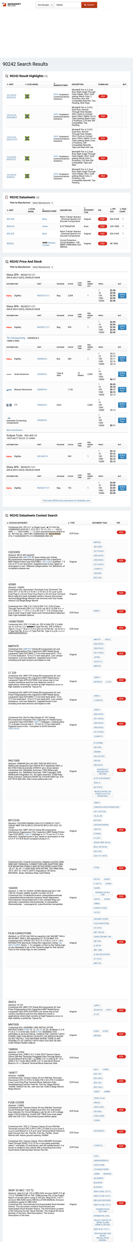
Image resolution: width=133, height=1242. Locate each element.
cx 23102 (98, 858)
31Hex (96, 808)
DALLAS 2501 (99, 722)
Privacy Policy (35, 1232)
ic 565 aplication (101, 876)
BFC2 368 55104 (100, 1155)
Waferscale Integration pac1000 (103, 734)
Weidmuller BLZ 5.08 (103, 830)
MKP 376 (108, 879)
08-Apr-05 (107, 1141)
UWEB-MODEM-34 (101, 1064)
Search (89, 5)
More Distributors (14, 430)
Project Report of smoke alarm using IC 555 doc (103, 1114)
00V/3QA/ (98, 1019)
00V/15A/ (98, 988)
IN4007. (97, 599)
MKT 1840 (98, 872)
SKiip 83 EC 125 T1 (101, 1120)
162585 (97, 826)
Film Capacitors (101, 855)
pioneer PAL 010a (101, 1108)
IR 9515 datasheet (102, 740)
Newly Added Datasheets (15, 1232)
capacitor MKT (101, 1159)
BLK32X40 (98, 1082)
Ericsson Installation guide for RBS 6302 (103, 1133)
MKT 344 (97, 869)
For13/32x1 (99, 1015)
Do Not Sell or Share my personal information (65, 1232)
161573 (97, 846)
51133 (104, 927)
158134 (97, 835)
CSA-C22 (97, 779)
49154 (96, 1183)
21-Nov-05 (107, 677)
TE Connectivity (16, 338)
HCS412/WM (99, 1067)
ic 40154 (108, 869)
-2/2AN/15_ (98, 1050)
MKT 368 (97, 1152)
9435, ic (97, 744)
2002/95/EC (99, 553)
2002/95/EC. (99, 549)
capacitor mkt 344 (102, 865)
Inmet (45, 226)
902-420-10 (42, 456)
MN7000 (97, 951)
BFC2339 (97, 772)
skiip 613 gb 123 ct (102, 1092)
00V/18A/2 (98, 992)
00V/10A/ (98, 995)
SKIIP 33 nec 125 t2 (102, 1089)
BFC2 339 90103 (100, 789)
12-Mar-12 (98, 560)
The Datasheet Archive (12, 4)
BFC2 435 (98, 567)
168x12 (107, 628)
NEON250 (107, 1074)
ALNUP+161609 (100, 842)
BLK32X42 (98, 1085)
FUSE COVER (99, 1022)
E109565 (107, 779)
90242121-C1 (43, 295)
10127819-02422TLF (11, 158)
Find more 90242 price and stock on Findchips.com (66, 500)
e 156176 (97, 822)
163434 (108, 822)
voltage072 (99, 1036)
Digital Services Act (97, 1232)
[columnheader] (14, 85)
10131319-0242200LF (12, 116)
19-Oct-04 (107, 1179)
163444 (106, 835)
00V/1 (96, 985)
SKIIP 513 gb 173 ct (102, 1099)
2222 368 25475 (100, 1145)
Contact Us (113, 1232)
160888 (97, 1002)
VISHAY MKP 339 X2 (102, 786)
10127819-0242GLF (11, 176)
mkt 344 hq (99, 862)
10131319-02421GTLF (12, 138)
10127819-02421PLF (11, 96)
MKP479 (27, 632)
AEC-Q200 (47, 556)
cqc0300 (97, 563)
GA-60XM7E (98, 1078)
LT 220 (96, 660)
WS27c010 (98, 729)
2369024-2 (42, 359)
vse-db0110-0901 (101, 851)
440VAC (97, 1011)
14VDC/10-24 (99, 1008)
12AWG (105, 985)
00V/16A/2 (98, 999)
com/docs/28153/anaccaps (106, 761)
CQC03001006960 (101, 775)
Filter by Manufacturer (20, 202)
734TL (96, 1060)
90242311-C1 (43, 488)
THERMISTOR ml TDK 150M (103, 1104)
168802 (97, 839)
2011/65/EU (99, 546)
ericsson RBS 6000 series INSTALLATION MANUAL (103, 1125)
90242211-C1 (43, 327)
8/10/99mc (98, 715)
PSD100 (97, 725)
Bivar (44, 219)
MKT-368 (97, 1168)
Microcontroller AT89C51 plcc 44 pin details (103, 749)
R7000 (26, 945)
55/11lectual (100, 765)
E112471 (97, 782)
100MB (96, 1074)
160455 (106, 819)
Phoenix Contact (48, 244)
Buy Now (122, 295)
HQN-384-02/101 (100, 1148)
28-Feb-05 (107, 657)
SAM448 (107, 718)
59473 (96, 927)
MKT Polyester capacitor (103, 1163)
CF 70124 (97, 879)
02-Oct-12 (107, 642)
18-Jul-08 (98, 768)
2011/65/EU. (99, 556)
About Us (125, 1232)
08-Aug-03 (107, 924)
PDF (103, 96)
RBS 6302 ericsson (102, 1096)
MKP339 (27, 551)
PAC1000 (97, 718)
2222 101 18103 (100, 796)
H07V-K (97, 819)
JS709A (97, 642)
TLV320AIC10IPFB (101, 1071)
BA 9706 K (108, 744)
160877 (109, 999)
